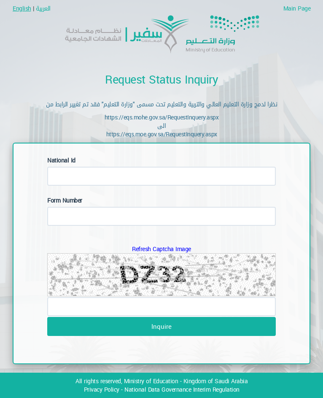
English (22, 8)
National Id (61, 160)
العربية (43, 8)
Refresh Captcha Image (161, 249)
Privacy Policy (101, 389)
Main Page (295, 8)
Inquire (161, 326)
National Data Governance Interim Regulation (182, 389)
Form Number (64, 200)
